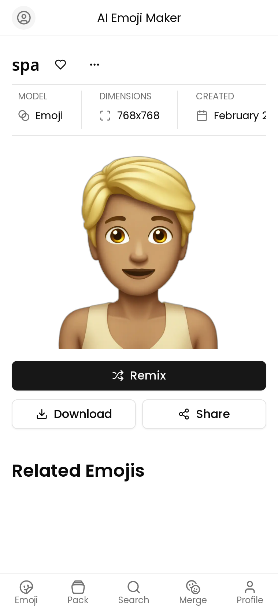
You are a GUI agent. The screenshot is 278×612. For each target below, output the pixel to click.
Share (204, 414)
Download (74, 414)
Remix (139, 375)
